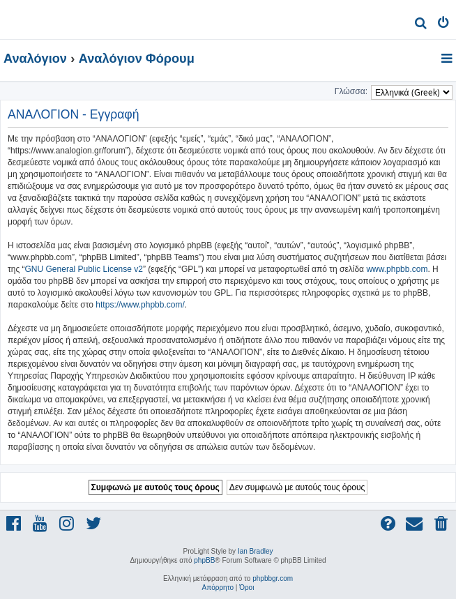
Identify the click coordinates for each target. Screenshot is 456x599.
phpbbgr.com (272, 578)
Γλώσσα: (351, 91)
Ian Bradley (255, 551)
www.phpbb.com (396, 269)
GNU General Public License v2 (84, 269)
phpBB (204, 560)
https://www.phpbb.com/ (140, 305)
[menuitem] (421, 24)
